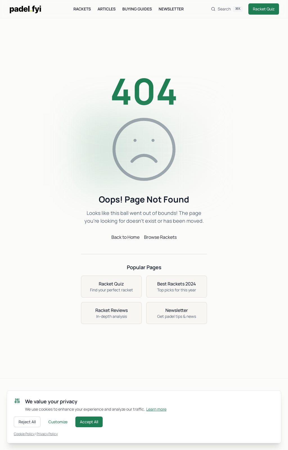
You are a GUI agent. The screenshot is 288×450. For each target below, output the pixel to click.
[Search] (227, 9)
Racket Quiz (263, 9)
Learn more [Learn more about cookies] (156, 409)
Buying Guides (137, 9)
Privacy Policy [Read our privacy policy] (47, 433)
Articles (107, 9)
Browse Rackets (160, 237)
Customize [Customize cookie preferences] (58, 421)
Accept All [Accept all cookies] (89, 421)
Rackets (82, 9)
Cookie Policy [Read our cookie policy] (24, 433)
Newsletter (171, 9)
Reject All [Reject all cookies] (27, 421)
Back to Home (125, 237)
